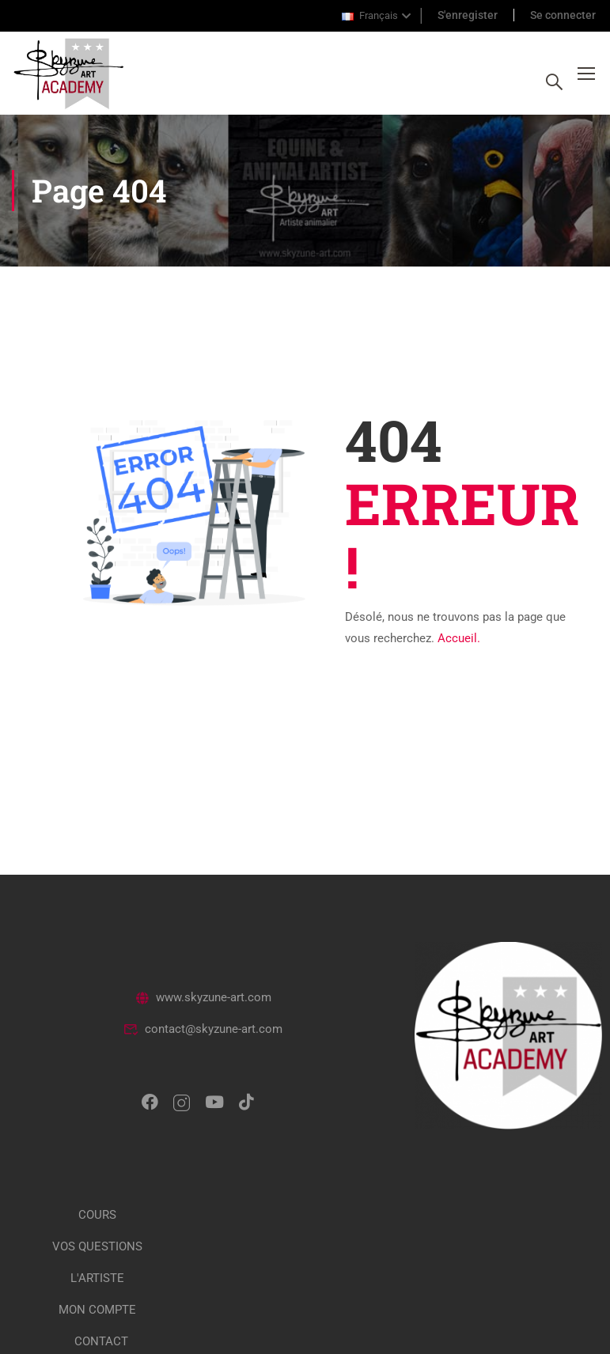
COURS (97, 1215)
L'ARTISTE (97, 1278)
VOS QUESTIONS (97, 1246)
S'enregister (468, 15)
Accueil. (459, 638)
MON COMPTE (97, 1310)
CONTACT (101, 1341)
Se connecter (563, 15)
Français (370, 15)
